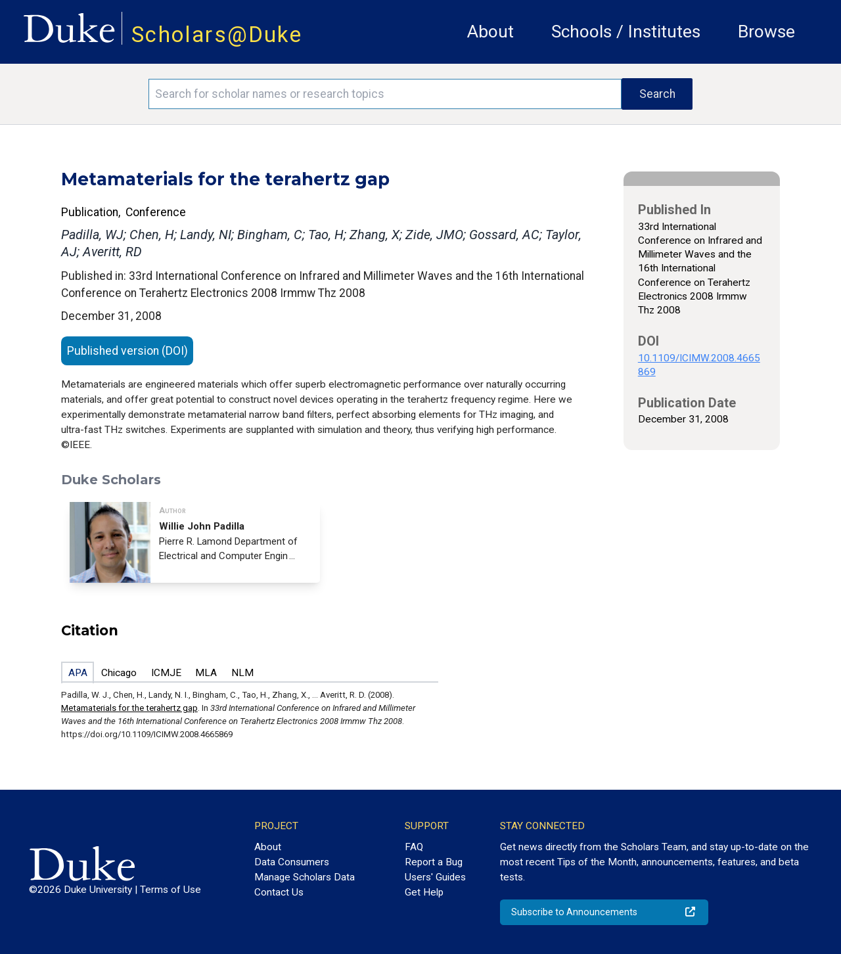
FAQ (414, 847)
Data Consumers (291, 862)
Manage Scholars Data (304, 877)
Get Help (424, 892)
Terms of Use (170, 890)
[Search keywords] (385, 94)
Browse (766, 31)
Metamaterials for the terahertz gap (129, 708)
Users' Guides (435, 877)
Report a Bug (434, 862)
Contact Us (279, 892)
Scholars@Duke (216, 34)
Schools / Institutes (625, 31)
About (490, 31)
